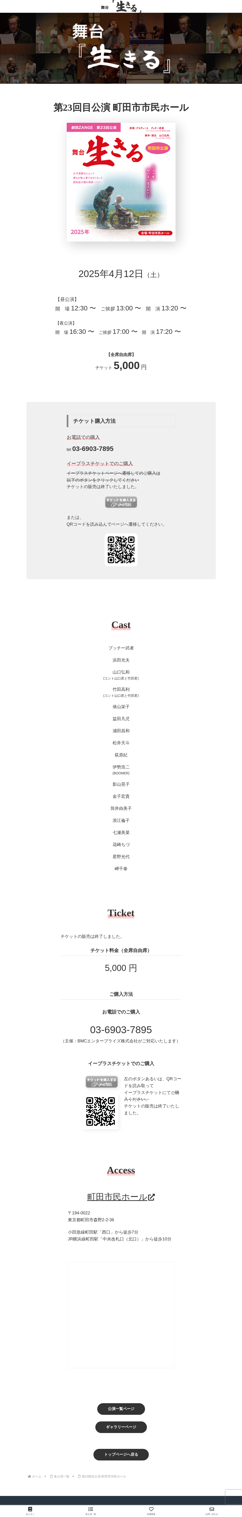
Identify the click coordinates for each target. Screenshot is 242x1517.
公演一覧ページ (121, 1409)
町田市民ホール (121, 1197)
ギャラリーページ (121, 1427)
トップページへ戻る (121, 1454)
